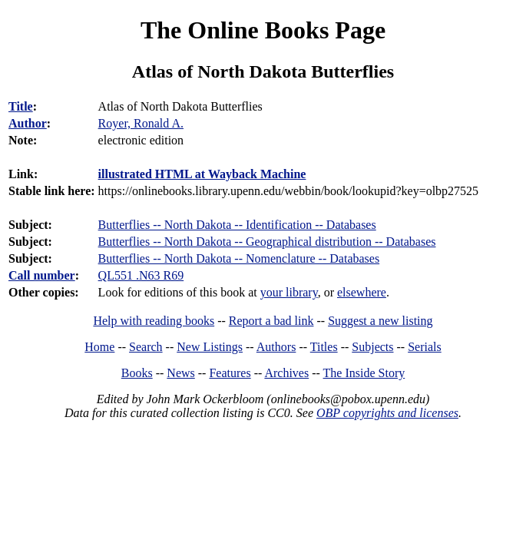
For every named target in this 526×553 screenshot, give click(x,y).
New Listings (210, 346)
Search (146, 346)
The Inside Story (364, 372)
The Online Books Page (263, 30)
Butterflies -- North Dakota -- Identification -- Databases (237, 224)
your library (289, 292)
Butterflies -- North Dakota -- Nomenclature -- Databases (239, 258)
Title (20, 106)
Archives (286, 372)
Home (99, 346)
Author (27, 123)
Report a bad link (271, 320)
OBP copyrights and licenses (387, 412)
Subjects (372, 346)
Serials (425, 346)
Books (137, 372)
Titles (324, 346)
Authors (276, 346)
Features (229, 372)
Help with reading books (153, 320)
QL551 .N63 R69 (141, 275)
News (180, 372)
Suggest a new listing (380, 320)
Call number (41, 275)
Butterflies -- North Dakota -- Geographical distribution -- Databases (267, 241)
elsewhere (361, 292)
